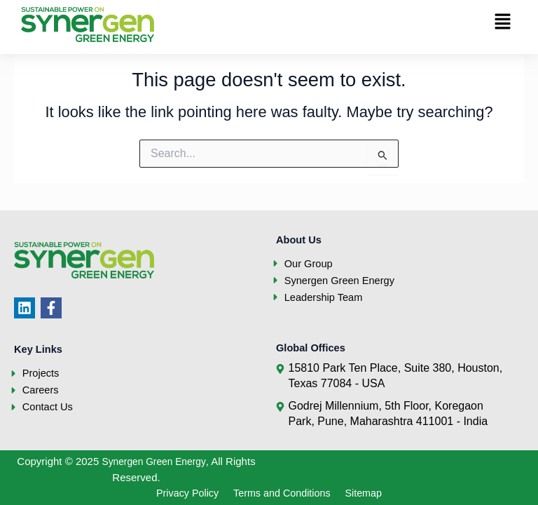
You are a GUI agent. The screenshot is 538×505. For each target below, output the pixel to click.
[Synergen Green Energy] (87, 24)
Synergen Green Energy (153, 460)
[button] (503, 22)
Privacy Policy (177, 493)
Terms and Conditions (283, 493)
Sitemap (375, 493)
